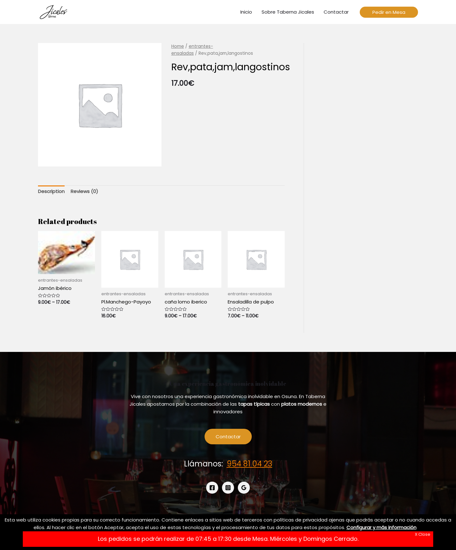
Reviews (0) (84, 191)
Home (177, 46)
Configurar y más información (381, 527)
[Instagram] (228, 488)
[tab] (51, 191)
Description (51, 191)
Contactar (228, 436)
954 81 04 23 (249, 464)
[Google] (244, 488)
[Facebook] (212, 488)
